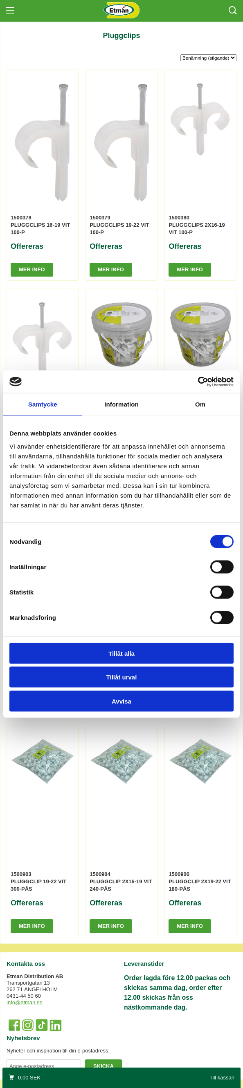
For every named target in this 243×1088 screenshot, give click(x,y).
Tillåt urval (121, 677)
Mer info (32, 269)
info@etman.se (25, 1002)
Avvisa (121, 700)
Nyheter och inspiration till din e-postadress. (58, 1051)
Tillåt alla (121, 653)
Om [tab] (200, 404)
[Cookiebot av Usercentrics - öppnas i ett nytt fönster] (198, 381)
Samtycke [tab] (42, 404)
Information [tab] (121, 404)
